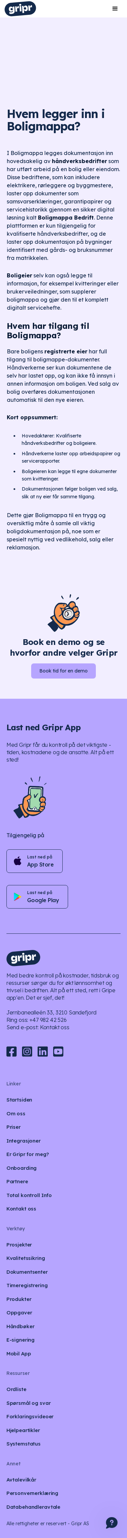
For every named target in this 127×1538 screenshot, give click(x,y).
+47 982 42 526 (48, 1019)
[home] (20, 8)
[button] (115, 8)
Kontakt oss (54, 1027)
